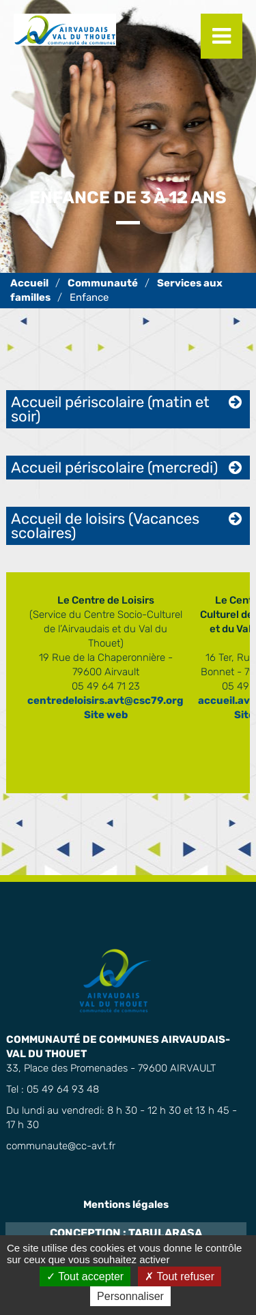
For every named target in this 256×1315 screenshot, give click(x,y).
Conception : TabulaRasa (126, 1232)
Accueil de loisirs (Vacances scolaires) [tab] (105, 525)
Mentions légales (126, 1204)
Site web (106, 715)
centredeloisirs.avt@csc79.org (105, 700)
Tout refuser (179, 1276)
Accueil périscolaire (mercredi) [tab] (114, 467)
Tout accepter (85, 1276)
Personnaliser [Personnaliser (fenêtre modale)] (130, 1296)
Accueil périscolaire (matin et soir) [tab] (110, 409)
